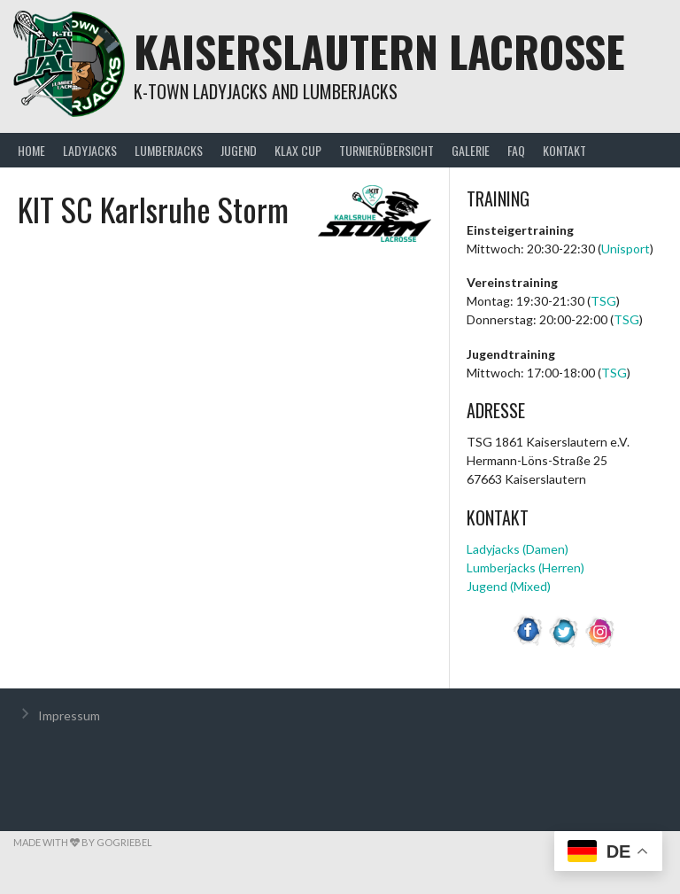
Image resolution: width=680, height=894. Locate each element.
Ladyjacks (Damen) (517, 548)
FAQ (516, 150)
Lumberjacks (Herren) (525, 567)
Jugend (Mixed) (509, 586)
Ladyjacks (90, 150)
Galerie (471, 150)
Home (31, 150)
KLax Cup (297, 150)
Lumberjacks (169, 150)
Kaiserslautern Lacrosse (379, 50)
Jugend (238, 150)
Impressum (69, 715)
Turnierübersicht (386, 150)
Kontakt (564, 150)
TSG (603, 300)
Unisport (625, 248)
